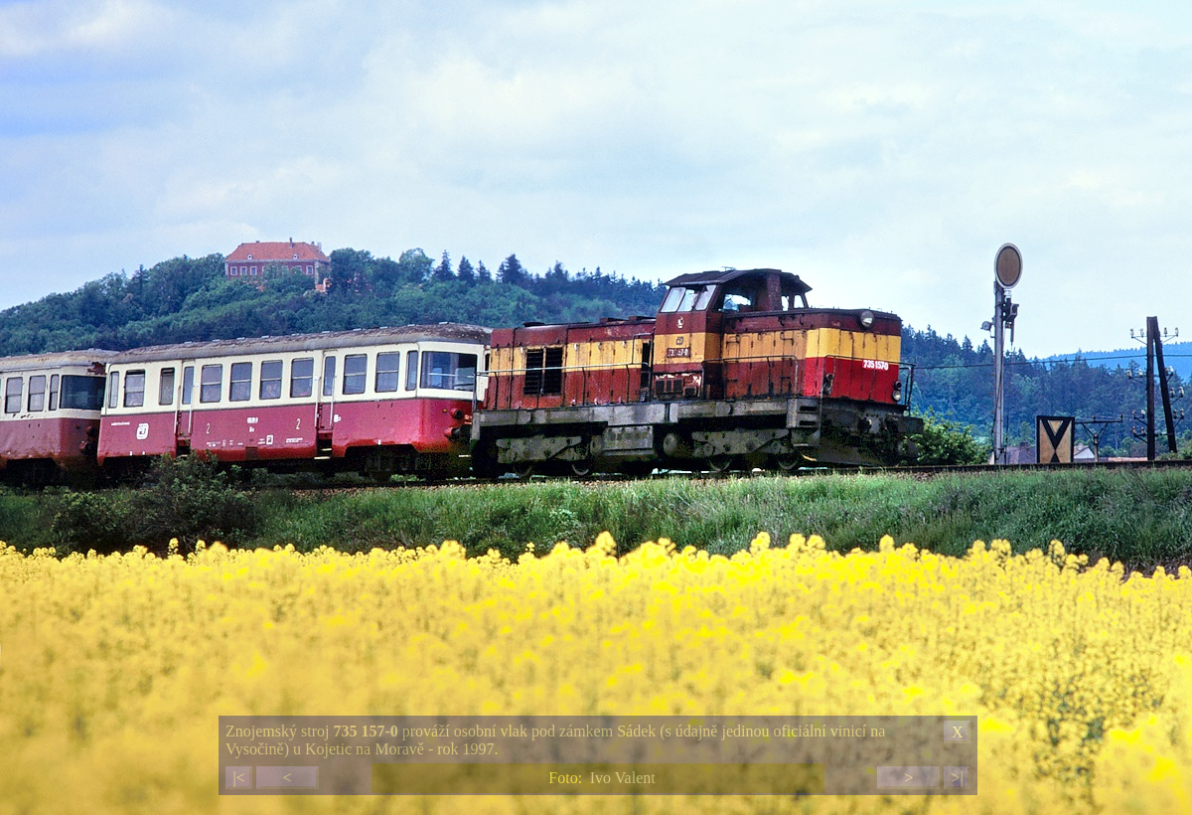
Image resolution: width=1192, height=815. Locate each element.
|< (238, 777)
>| (957, 777)
